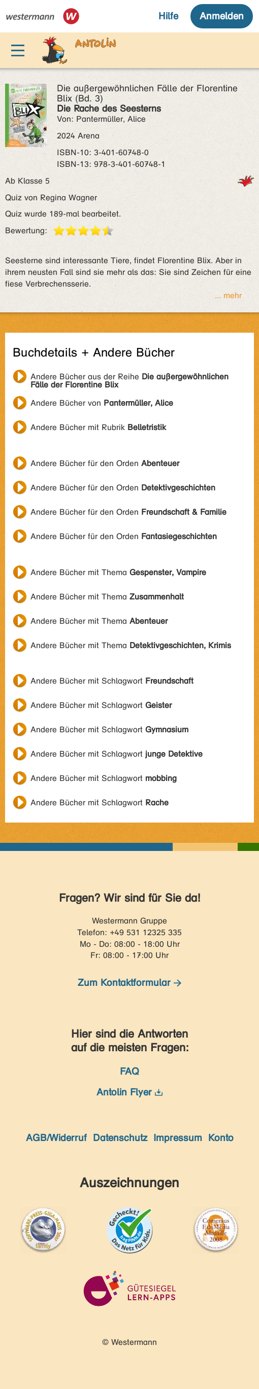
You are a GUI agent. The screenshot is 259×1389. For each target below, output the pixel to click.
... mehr (228, 295)
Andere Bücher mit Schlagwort (111, 681)
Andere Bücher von (101, 403)
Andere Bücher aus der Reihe (129, 378)
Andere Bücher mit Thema (118, 572)
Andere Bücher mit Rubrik (98, 427)
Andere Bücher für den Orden (104, 463)
